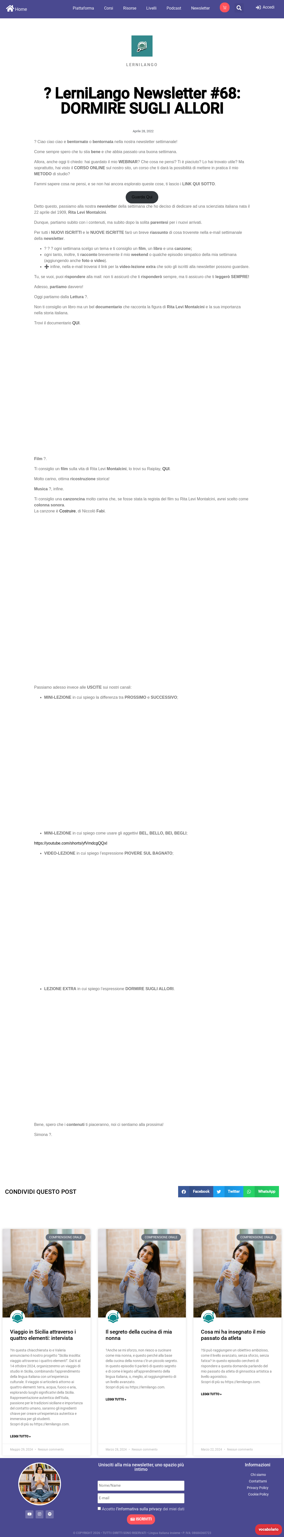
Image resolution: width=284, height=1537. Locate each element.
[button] (239, 8)
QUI (75, 323)
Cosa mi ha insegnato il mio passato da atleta (233, 1335)
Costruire (67, 511)
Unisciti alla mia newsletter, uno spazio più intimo (141, 1467)
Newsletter (200, 8)
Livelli (151, 8)
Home (21, 9)
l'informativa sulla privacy (139, 1508)
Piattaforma (83, 8)
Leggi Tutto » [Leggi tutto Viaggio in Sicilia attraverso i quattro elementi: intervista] (20, 1436)
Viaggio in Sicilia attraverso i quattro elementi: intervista (43, 1335)
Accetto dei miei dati (143, 1508)
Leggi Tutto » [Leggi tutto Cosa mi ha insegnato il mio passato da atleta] (211, 1394)
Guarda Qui (142, 197)
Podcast (174, 8)
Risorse (129, 8)
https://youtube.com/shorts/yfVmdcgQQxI (70, 843)
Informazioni (257, 1464)
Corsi (108, 8)
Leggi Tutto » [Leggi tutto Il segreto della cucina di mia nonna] (116, 1399)
